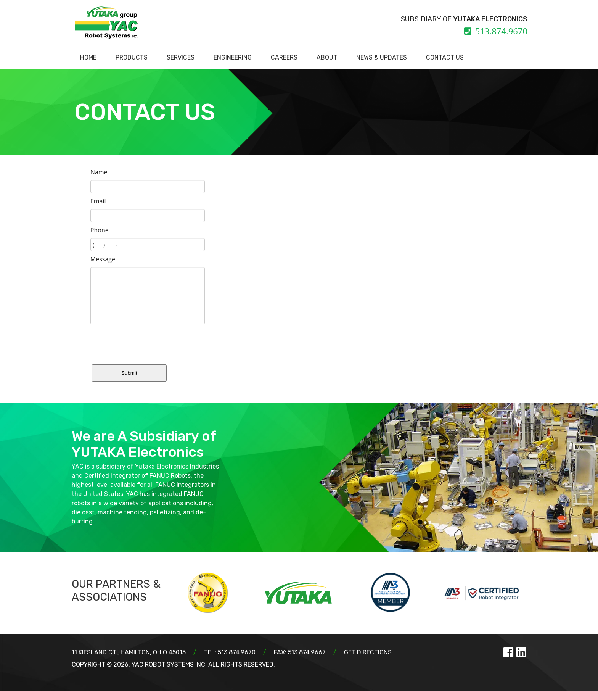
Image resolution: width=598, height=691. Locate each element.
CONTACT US (445, 57)
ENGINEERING (233, 57)
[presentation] (148, 343)
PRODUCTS (132, 57)
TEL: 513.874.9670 (230, 652)
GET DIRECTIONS (368, 652)
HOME (88, 57)
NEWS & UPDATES (381, 57)
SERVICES (181, 57)
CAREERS (284, 57)
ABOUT (327, 57)
